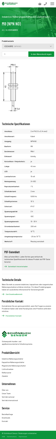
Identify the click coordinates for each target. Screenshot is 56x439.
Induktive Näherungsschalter (12, 359)
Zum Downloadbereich (14, 294)
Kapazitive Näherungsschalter (13, 362)
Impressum (23, 436)
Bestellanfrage (7, 414)
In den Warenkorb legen (41, 54)
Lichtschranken (7, 369)
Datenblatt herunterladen (18, 266)
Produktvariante (8, 41)
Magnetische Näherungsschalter (14, 366)
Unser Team (6, 393)
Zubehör (5, 376)
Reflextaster (6, 373)
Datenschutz (12, 436)
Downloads (6, 418)
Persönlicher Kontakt (14, 316)
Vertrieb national (8, 397)
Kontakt (5, 421)
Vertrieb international (10, 400)
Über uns (5, 390)
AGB (3, 436)
